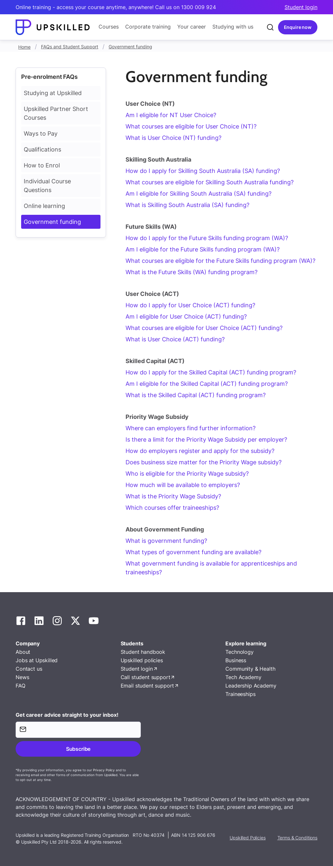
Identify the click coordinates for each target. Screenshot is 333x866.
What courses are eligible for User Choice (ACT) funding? (204, 327)
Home (24, 47)
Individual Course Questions (47, 185)
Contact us (29, 668)
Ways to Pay (41, 133)
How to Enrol (42, 165)
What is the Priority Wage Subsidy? (173, 496)
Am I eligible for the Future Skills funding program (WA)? (203, 249)
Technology (239, 652)
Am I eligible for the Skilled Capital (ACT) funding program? (207, 383)
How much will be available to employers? (183, 485)
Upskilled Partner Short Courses (56, 113)
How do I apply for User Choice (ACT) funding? (190, 305)
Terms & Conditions (297, 837)
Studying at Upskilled (53, 93)
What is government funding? (166, 540)
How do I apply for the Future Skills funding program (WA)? (207, 238)
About (23, 652)
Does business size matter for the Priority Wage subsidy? (204, 462)
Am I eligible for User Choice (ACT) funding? (186, 316)
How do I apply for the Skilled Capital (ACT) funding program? (211, 372)
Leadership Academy (250, 685)
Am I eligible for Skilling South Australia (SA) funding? (199, 193)
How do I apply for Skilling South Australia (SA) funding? (203, 170)
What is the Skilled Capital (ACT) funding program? (196, 395)
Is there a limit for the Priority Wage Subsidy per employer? (206, 439)
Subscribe (78, 749)
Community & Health (250, 668)
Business (235, 660)
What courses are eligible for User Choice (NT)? (191, 126)
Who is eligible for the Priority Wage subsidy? (187, 473)
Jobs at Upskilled (37, 660)
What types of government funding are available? (193, 552)
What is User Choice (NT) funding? (173, 137)
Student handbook (143, 652)
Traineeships (240, 694)
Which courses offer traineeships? (172, 507)
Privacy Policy (104, 770)
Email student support (147, 685)
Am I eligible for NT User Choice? (171, 115)
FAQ (20, 685)
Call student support (145, 677)
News (22, 677)
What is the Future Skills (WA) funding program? (192, 272)
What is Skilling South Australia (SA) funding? (187, 204)
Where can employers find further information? (191, 428)
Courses (109, 26)
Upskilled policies (142, 660)
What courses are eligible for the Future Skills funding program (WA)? (220, 260)
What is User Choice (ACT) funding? (175, 339)
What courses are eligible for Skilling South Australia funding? (210, 182)
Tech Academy (243, 677)
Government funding (130, 46)
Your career (191, 26)
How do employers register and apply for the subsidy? (200, 450)
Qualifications (42, 149)
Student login (301, 7)
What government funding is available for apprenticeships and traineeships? (211, 568)
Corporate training (148, 26)
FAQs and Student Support (69, 46)
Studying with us (232, 26)
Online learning (44, 205)
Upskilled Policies (247, 837)
